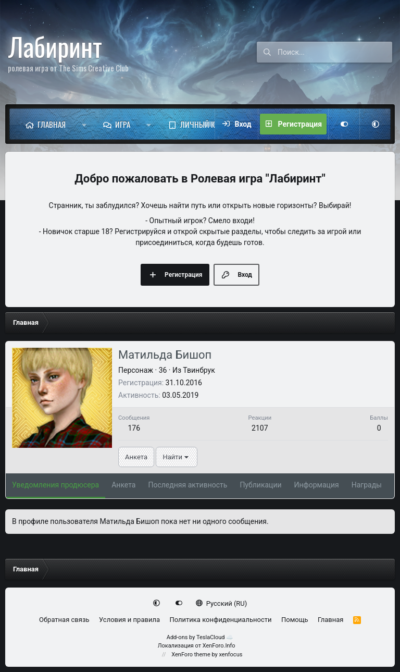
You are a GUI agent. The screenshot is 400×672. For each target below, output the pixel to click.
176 (134, 428)
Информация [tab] (316, 485)
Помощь (294, 620)
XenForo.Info (219, 645)
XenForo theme (190, 654)
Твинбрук (199, 370)
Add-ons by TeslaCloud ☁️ (200, 637)
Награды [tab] (367, 485)
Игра (122, 124)
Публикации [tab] (260, 485)
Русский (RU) (221, 603)
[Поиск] (335, 52)
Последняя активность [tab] (187, 485)
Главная (52, 124)
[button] (84, 124)
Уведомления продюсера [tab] (55, 485)
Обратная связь (64, 620)
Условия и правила (129, 620)
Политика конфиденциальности (220, 620)
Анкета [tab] (123, 485)
